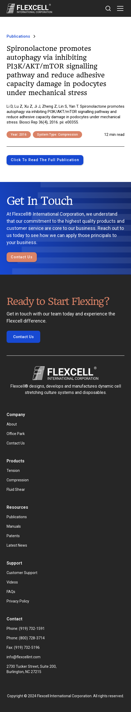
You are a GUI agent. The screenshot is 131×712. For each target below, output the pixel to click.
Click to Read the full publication (45, 160)
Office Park (16, 434)
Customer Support (22, 573)
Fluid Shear (16, 489)
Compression (18, 480)
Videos (12, 582)
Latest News (17, 545)
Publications (17, 517)
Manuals (14, 526)
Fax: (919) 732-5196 (23, 647)
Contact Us (22, 257)
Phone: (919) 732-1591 (26, 628)
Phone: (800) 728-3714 (26, 638)
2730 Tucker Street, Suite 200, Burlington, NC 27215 (32, 669)
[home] (29, 8)
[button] (119, 8)
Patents (13, 536)
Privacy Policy (18, 601)
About (12, 424)
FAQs (11, 592)
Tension (13, 470)
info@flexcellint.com (24, 657)
